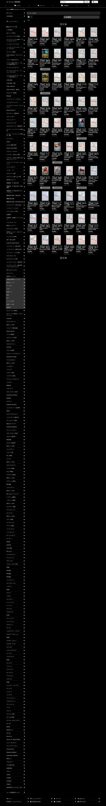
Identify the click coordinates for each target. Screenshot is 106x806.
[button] (88, 5)
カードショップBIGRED (13, 2)
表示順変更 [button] (67, 17)
